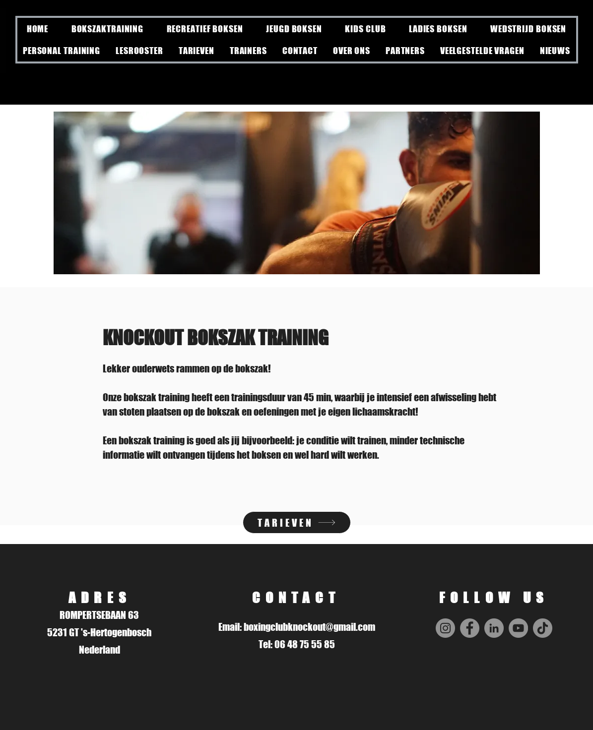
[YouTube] (518, 628)
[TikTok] (542, 628)
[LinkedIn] (494, 628)
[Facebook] (469, 628)
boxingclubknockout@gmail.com (309, 627)
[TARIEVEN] (297, 522)
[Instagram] (445, 628)
